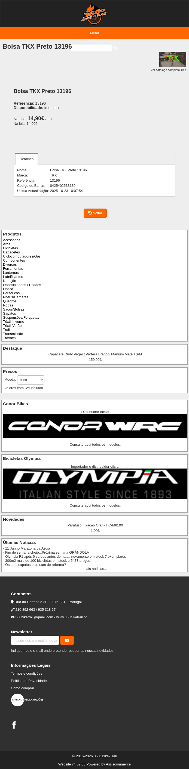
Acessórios (11, 240)
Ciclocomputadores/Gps (22, 256)
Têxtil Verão (12, 326)
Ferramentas (13, 268)
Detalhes (26, 159)
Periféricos (11, 293)
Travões (9, 338)
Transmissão (13, 334)
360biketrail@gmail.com (34, 617)
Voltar (95, 213)
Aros (6, 244)
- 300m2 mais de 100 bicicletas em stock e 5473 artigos (46, 561)
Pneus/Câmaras (15, 297)
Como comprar (22, 688)
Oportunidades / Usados (22, 285)
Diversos (10, 264)
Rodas (8, 305)
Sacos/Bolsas (13, 309)
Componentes (14, 260)
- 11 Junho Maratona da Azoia (26, 548)
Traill (7, 330)
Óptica (8, 289)
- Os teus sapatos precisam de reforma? (34, 565)
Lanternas (11, 273)
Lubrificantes (13, 277)
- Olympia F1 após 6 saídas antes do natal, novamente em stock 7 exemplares (64, 556)
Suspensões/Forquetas (21, 317)
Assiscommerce (118, 764)
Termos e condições (26, 673)
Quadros (10, 301)
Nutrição (9, 281)
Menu (94, 33)
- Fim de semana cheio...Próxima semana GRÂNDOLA (46, 552)
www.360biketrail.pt (71, 617)
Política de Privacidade (29, 681)
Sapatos (9, 313)
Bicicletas (10, 248)
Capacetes (11, 252)
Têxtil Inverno (13, 322)
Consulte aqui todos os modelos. (95, 444)
